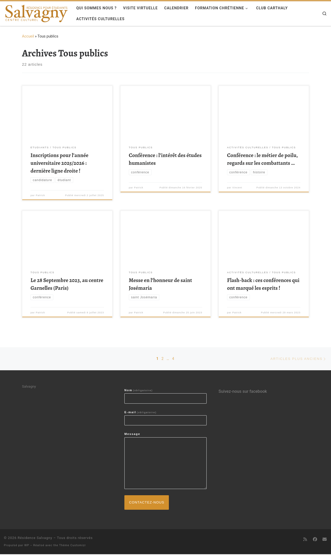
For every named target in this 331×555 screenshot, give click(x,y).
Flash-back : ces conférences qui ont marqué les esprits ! (263, 284)
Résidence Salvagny (35, 539)
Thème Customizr (72, 546)
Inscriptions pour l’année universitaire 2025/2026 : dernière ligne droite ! (59, 162)
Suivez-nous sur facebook (243, 391)
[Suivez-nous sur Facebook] (314, 540)
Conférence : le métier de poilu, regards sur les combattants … (262, 159)
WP (26, 546)
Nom (138, 390)
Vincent (237, 188)
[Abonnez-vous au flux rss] (305, 540)
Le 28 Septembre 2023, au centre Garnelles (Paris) (67, 284)
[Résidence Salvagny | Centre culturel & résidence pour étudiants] (36, 12)
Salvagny (29, 387)
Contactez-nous (147, 503)
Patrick (40, 195)
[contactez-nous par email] (324, 540)
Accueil (28, 36)
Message (132, 434)
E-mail (140, 412)
